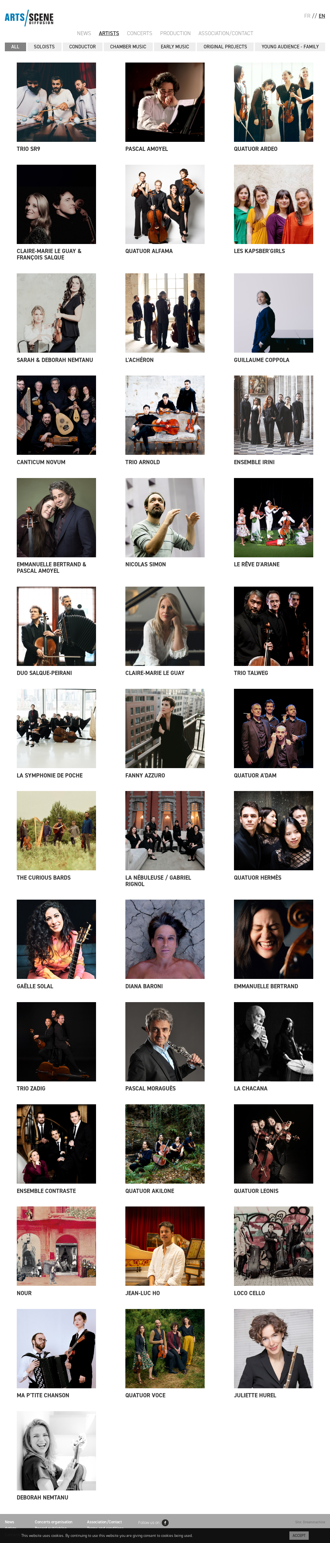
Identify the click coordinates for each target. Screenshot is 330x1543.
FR (307, 15)
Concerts (139, 33)
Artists (109, 33)
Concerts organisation (54, 1522)
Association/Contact (226, 33)
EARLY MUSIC (175, 47)
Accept (299, 1535)
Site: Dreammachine (310, 1522)
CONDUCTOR (82, 47)
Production (175, 33)
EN (322, 15)
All (15, 47)
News (84, 33)
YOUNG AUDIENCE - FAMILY (290, 47)
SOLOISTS (44, 47)
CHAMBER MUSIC (128, 47)
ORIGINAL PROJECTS (225, 47)
